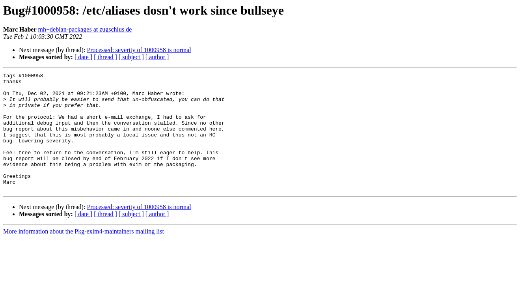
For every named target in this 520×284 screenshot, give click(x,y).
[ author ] (157, 57)
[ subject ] (131, 57)
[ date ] (83, 57)
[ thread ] (105, 57)
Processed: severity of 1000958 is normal (139, 50)
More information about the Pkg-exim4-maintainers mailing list (83, 255)
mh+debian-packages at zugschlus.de (85, 29)
